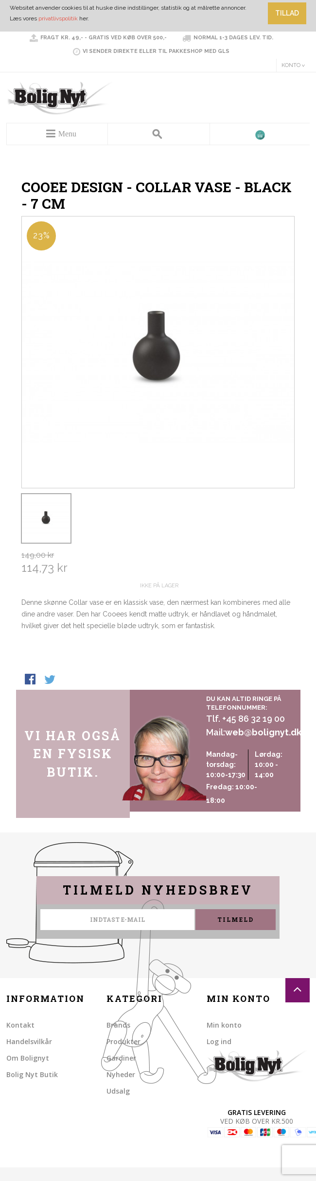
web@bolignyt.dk (263, 732)
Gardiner (121, 1058)
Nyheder (120, 1074)
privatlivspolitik (58, 18)
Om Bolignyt (27, 1058)
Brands (118, 1025)
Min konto (224, 1025)
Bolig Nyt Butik (32, 1074)
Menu (67, 134)
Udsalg (118, 1091)
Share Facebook (31, 680)
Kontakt (20, 1025)
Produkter (123, 1041)
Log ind (219, 1041)
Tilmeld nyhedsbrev (158, 890)
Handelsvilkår (29, 1041)
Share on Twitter (50, 680)
